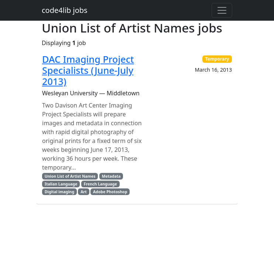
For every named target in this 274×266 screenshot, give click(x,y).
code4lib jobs (65, 10)
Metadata (111, 176)
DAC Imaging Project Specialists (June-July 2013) (88, 70)
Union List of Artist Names (70, 176)
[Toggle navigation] (222, 10)
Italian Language (61, 184)
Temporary (217, 59)
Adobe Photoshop (110, 191)
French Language (100, 184)
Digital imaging (59, 191)
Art (84, 191)
